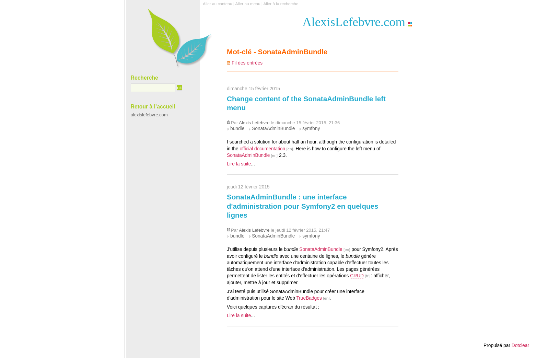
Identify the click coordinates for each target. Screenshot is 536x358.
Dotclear (520, 345)
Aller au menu (247, 3)
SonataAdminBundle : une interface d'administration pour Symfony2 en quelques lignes (302, 206)
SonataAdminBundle (273, 128)
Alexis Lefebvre (254, 122)
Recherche (144, 78)
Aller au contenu (217, 3)
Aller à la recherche (280, 3)
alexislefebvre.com (149, 114)
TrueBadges (309, 298)
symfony (311, 128)
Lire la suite (239, 163)
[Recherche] (153, 87)
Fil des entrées (247, 63)
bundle (237, 128)
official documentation (262, 148)
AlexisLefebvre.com (353, 22)
